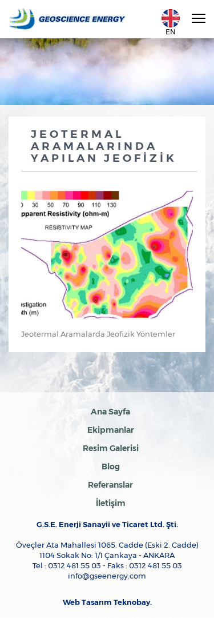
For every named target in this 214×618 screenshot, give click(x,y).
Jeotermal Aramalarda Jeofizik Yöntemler (98, 333)
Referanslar (110, 485)
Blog (111, 466)
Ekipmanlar (110, 430)
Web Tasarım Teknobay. (107, 602)
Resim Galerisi (111, 448)
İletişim (111, 503)
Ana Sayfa (110, 411)
